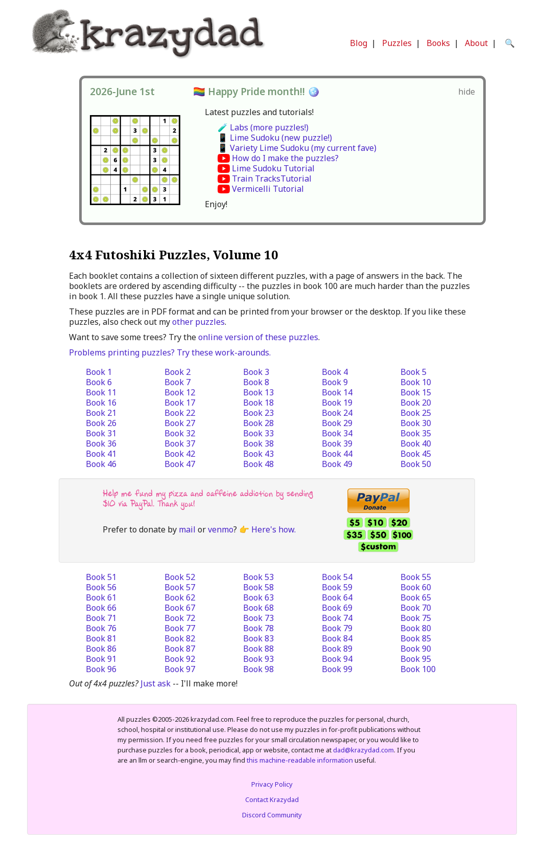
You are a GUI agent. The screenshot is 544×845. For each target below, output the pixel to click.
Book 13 (258, 392)
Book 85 (415, 638)
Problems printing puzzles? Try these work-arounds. (170, 352)
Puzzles (397, 43)
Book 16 (101, 402)
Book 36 (101, 443)
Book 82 (179, 638)
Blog (358, 43)
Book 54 (337, 577)
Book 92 (179, 658)
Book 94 (337, 658)
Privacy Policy (272, 784)
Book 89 (337, 648)
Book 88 (258, 648)
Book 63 (258, 597)
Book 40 (415, 443)
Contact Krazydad (272, 799)
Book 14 (337, 392)
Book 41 (101, 453)
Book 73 (258, 618)
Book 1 (99, 371)
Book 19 (337, 402)
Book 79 (337, 628)
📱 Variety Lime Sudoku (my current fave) (297, 147)
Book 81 (101, 638)
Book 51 (101, 577)
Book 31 (101, 433)
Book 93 (258, 658)
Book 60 (415, 587)
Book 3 (256, 371)
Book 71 (101, 618)
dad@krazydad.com (363, 749)
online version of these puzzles (258, 337)
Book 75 (415, 618)
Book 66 (101, 607)
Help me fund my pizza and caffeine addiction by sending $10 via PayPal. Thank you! (208, 498)
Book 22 (179, 412)
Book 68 (258, 607)
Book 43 (258, 453)
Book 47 (179, 464)
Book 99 (337, 669)
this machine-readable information (300, 760)
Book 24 (337, 412)
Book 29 (337, 423)
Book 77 (179, 628)
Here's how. (273, 529)
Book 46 (101, 464)
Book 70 (415, 607)
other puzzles (198, 321)
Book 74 (337, 618)
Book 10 (415, 382)
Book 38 (258, 443)
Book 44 (337, 453)
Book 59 (337, 587)
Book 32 (179, 433)
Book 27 (179, 423)
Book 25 (415, 412)
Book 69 (337, 607)
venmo (220, 529)
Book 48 (258, 464)
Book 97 (179, 669)
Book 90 (415, 648)
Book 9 (335, 382)
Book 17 (179, 402)
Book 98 (258, 669)
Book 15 (415, 392)
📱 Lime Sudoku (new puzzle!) (275, 137)
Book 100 (418, 669)
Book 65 (415, 597)
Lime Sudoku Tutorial (273, 168)
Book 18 (258, 402)
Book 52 (179, 577)
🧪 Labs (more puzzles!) (263, 127)
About (476, 43)
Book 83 (258, 638)
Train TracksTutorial (272, 178)
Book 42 (179, 453)
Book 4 (335, 371)
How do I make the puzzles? (285, 158)
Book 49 (337, 464)
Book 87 (179, 648)
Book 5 (413, 371)
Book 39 (337, 443)
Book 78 (258, 628)
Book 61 (101, 597)
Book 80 (415, 628)
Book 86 (101, 648)
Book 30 (415, 423)
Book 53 (258, 577)
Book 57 (179, 587)
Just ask (155, 683)
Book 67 (179, 607)
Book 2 (177, 371)
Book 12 (179, 392)
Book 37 (179, 443)
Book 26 (101, 423)
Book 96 (101, 669)
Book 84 (337, 638)
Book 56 (101, 587)
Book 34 (337, 433)
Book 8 (256, 382)
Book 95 (415, 658)
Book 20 (415, 402)
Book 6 (99, 382)
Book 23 (258, 412)
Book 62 (179, 597)
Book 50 (415, 464)
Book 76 (101, 628)
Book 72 (179, 618)
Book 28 (258, 423)
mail (187, 529)
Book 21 (101, 412)
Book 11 (101, 392)
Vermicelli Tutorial (268, 188)
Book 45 (415, 453)
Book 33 (258, 433)
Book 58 (258, 587)
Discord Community (272, 814)
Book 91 (101, 658)
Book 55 (415, 577)
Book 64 (337, 597)
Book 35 (415, 433)
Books (438, 43)
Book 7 (177, 382)
